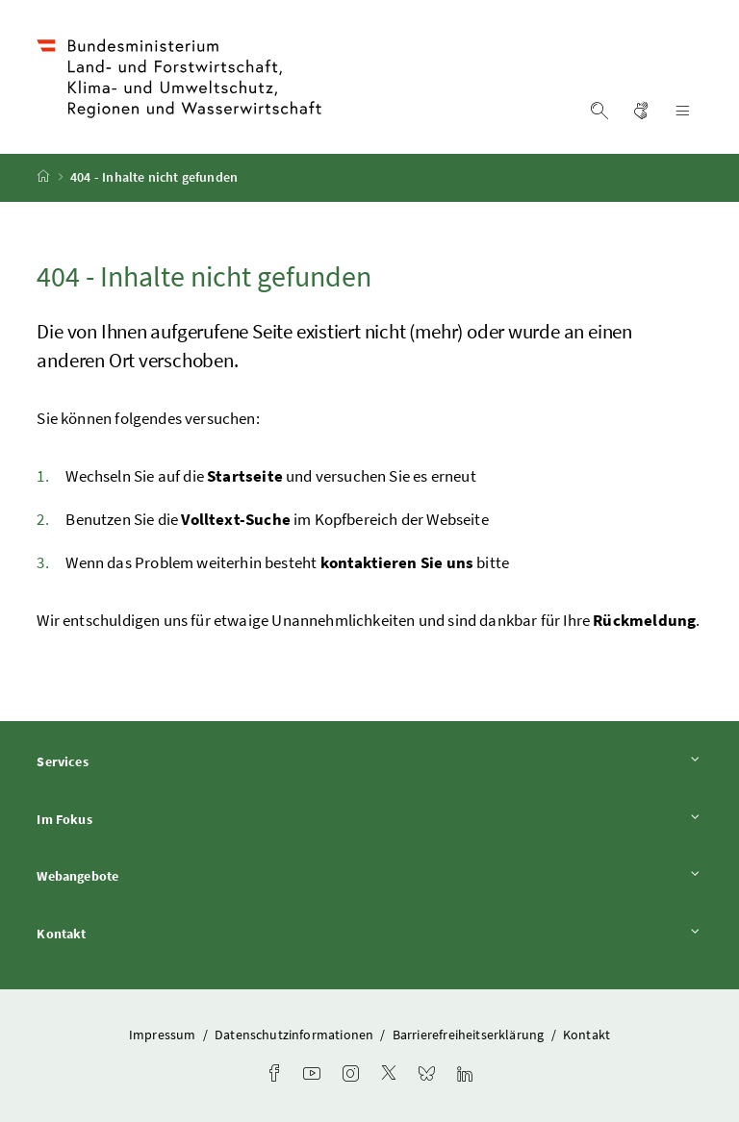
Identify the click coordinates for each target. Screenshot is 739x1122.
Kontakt (369, 933)
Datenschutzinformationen (295, 1034)
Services (369, 761)
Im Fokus (369, 819)
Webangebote (369, 876)
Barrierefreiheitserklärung (470, 1034)
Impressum (164, 1034)
